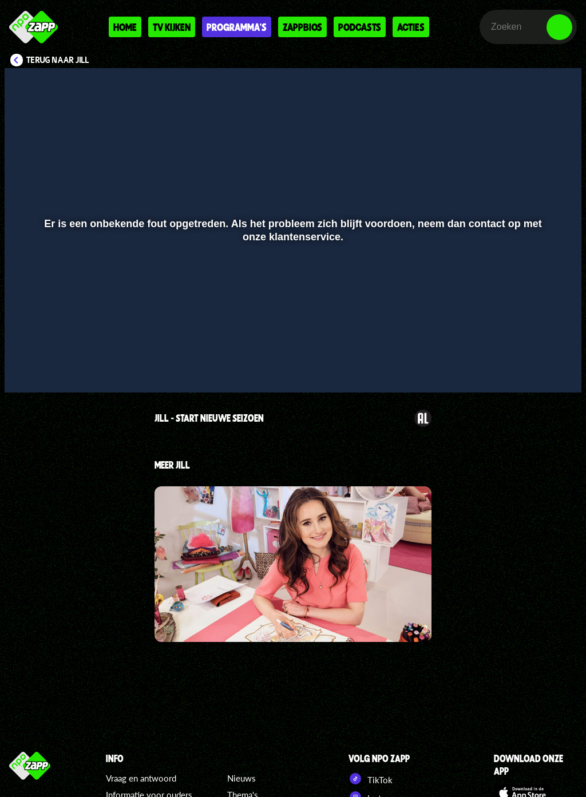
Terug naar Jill (57, 60)
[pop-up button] (534, 367)
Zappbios (302, 27)
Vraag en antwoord (141, 778)
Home (125, 27)
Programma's (237, 27)
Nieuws (241, 778)
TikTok (371, 779)
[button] (27, 367)
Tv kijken (172, 27)
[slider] (291, 343)
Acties (411, 27)
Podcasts (359, 27)
